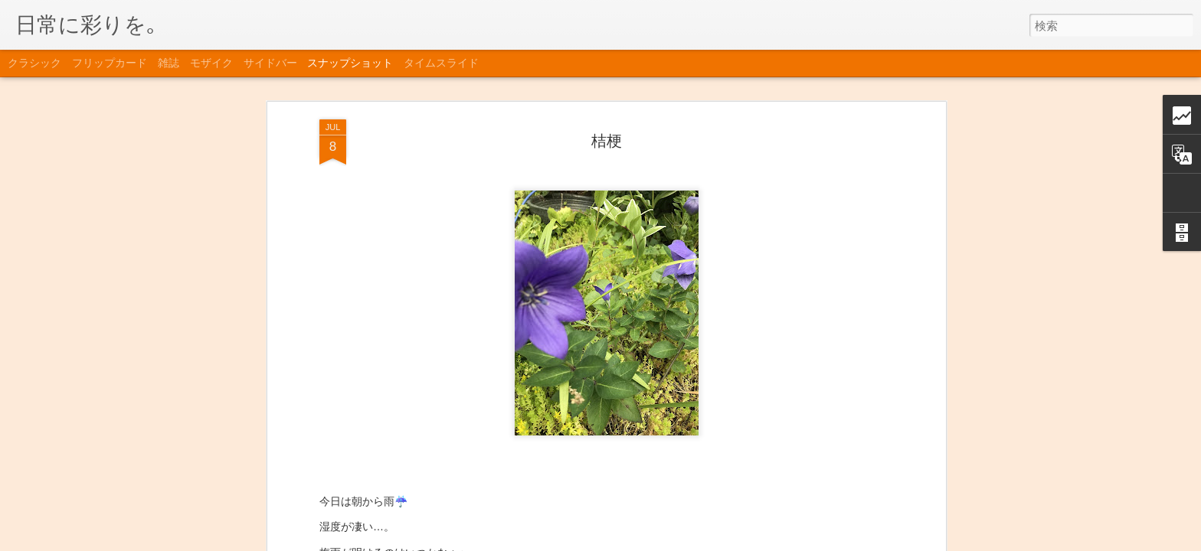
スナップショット (350, 63)
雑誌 (168, 63)
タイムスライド (441, 63)
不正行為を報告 (737, 541)
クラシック (34, 63)
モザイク (211, 63)
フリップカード (109, 63)
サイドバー (270, 63)
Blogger (688, 541)
